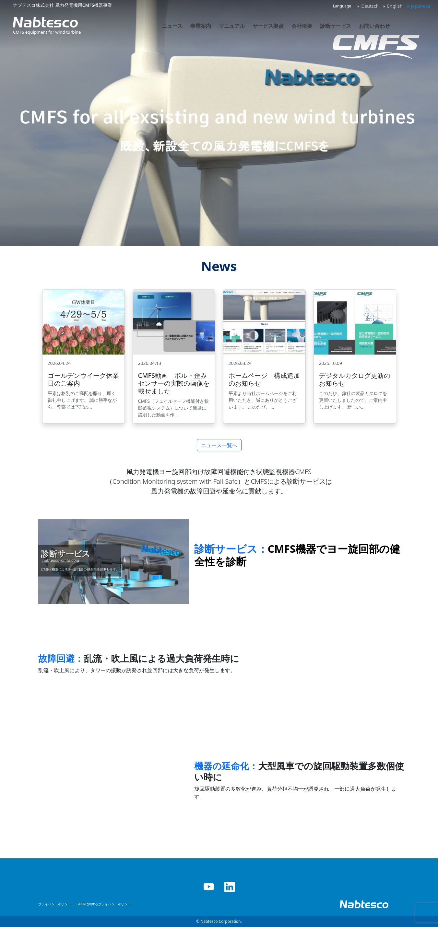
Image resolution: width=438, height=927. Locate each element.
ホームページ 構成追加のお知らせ (264, 379)
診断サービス (335, 25)
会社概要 (301, 25)
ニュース (172, 25)
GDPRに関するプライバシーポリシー (104, 904)
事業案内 (200, 25)
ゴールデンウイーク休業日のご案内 (83, 379)
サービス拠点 (268, 25)
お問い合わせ (374, 25)
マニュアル (232, 25)
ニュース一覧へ (219, 445)
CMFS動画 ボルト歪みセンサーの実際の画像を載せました (173, 383)
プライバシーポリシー (54, 904)
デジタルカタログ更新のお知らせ (354, 379)
